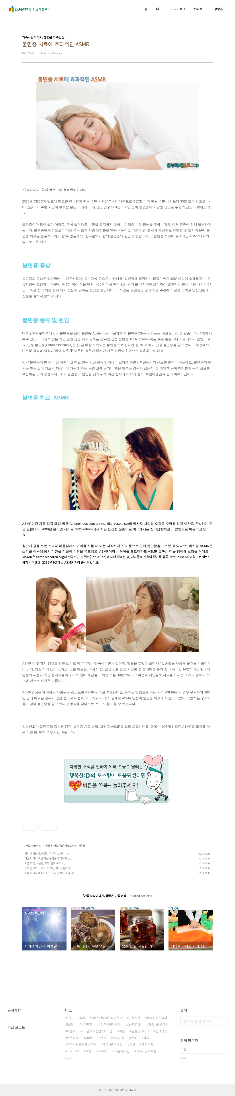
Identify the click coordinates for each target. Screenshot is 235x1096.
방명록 (218, 9)
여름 (122, 1031)
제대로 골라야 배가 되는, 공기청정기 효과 (47, 873)
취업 (134, 1037)
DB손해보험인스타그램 (97, 1031)
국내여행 (118, 1037)
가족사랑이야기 (33, 845)
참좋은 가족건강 (54, 845)
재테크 (89, 1037)
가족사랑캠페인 (158, 1024)
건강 (70, 1017)
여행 (89, 1051)
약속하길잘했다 (157, 1017)
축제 (82, 1017)
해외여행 (147, 1044)
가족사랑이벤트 (112, 1044)
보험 (70, 1024)
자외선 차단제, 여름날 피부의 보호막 (45, 853)
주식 (132, 1044)
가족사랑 (134, 1017)
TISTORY (118, 1090)
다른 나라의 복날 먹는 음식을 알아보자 (46, 858)
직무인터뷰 (86, 1024)
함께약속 (161, 1031)
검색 (223, 1021)
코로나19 (73, 1051)
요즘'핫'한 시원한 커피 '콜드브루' (43, 863)
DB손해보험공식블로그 (107, 1017)
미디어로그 (178, 9)
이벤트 (71, 1031)
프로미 (102, 1051)
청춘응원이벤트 (110, 1024)
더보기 (68, 1058)
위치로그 (200, 9)
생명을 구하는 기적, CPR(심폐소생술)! (46, 868)
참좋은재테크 (140, 1031)
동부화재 (72, 1037)
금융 (103, 1037)
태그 (159, 9)
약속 (146, 1037)
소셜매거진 (134, 1024)
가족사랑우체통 (146, 1051)
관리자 (132, 1090)
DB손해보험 (121, 1051)
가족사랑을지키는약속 (81, 1044)
